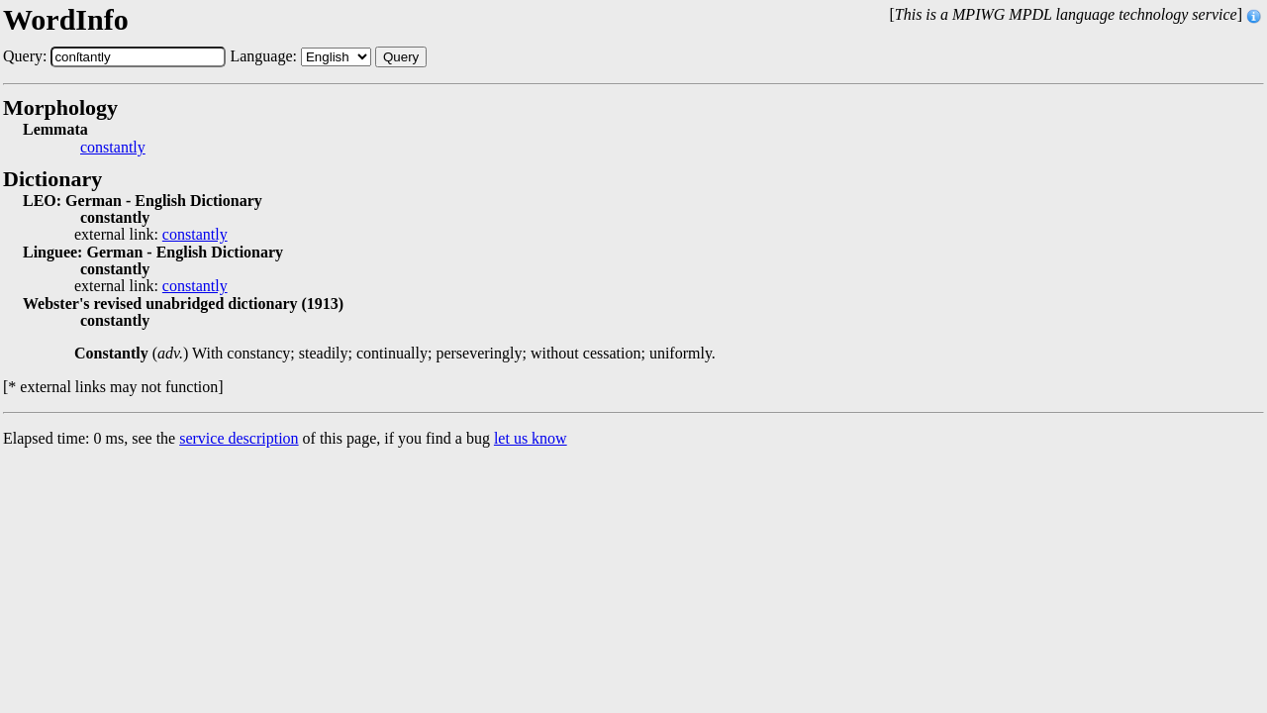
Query (401, 57)
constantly (113, 147)
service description (238, 438)
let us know (530, 438)
